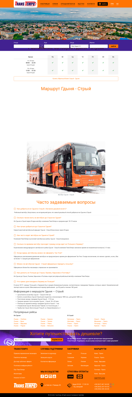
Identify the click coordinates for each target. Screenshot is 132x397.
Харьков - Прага (99, 365)
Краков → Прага (100, 326)
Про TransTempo (19, 369)
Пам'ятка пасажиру (20, 357)
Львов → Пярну (46, 323)
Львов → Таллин (46, 321)
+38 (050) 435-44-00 (101, 389)
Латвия (83, 361)
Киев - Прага (98, 353)
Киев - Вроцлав (99, 374)
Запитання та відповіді (48, 353)
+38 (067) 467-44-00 (101, 384)
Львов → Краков (47, 319)
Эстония (70, 365)
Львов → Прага (72, 326)
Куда (45, 42)
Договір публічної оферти (22, 361)
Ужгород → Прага (100, 323)
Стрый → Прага (99, 319)
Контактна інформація (48, 361)
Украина (83, 357)
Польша (83, 353)
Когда (72, 42)
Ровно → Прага (72, 323)
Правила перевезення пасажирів (25, 353)
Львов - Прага (99, 357)
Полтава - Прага (99, 369)
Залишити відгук (46, 357)
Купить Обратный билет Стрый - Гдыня (66, 78)
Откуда (16, 42)
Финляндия (84, 365)
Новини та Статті (19, 378)
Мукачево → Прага (100, 321)
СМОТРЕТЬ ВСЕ (99, 378)
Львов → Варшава (20, 323)
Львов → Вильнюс (47, 326)
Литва (69, 361)
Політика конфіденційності (23, 365)
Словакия (70, 357)
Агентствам (18, 374)
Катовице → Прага (73, 319)
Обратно (92, 42)
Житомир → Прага (73, 321)
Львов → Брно (19, 321)
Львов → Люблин (20, 319)
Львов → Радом (19, 326)
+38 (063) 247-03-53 (101, 387)
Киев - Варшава (99, 361)
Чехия (69, 353)
